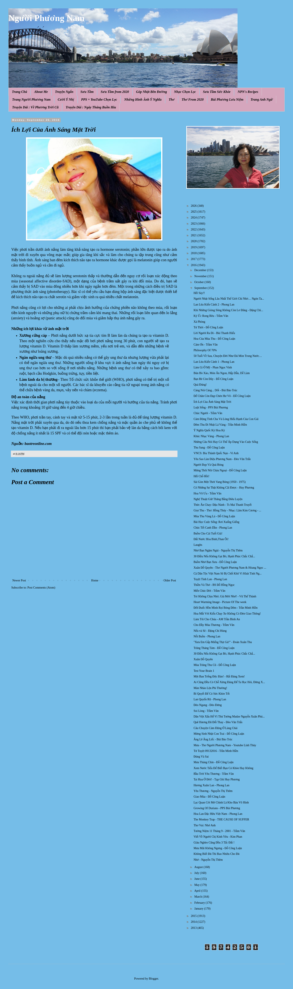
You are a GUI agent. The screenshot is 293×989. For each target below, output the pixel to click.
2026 (194, 205)
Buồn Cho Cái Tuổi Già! (208, 533)
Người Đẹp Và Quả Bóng (209, 464)
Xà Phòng (199, 321)
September (200, 288)
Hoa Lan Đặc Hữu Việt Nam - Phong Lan (218, 813)
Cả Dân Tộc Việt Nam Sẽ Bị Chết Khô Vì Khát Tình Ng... (228, 573)
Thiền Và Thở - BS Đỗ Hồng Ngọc (214, 584)
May (197, 884)
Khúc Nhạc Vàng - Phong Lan (211, 436)
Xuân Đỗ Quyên (203, 659)
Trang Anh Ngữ (262, 99)
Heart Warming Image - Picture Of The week (220, 602)
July (197, 873)
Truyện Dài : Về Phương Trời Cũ (35, 107)
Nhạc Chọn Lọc (185, 92)
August (198, 867)
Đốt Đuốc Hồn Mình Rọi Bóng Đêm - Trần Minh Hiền (226, 607)
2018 (194, 253)
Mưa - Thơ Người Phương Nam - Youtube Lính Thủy (225, 745)
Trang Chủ (19, 92)
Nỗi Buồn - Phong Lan (207, 636)
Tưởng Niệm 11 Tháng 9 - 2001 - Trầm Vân (219, 831)
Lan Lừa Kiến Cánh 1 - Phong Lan (214, 361)
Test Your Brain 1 (204, 670)
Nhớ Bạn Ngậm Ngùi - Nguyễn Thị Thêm (218, 550)
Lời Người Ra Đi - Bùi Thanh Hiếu (214, 333)
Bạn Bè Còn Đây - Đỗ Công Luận (213, 379)
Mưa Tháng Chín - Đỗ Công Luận (214, 762)
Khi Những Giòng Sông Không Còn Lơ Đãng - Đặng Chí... (228, 310)
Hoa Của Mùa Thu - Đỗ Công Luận (214, 338)
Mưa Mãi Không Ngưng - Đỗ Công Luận (218, 848)
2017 (194, 259)
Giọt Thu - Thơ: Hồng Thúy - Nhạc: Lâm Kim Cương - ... (227, 510)
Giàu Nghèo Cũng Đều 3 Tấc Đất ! (214, 842)
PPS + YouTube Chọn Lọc (99, 99)
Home (94, 580)
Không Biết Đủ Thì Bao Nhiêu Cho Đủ (216, 853)
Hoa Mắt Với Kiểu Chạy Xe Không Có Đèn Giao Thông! (227, 613)
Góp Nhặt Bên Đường (151, 92)
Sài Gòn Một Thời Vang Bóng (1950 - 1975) (220, 481)
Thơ (172, 99)
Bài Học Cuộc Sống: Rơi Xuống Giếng (216, 522)
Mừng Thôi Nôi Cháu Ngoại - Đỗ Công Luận (220, 470)
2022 (194, 229)
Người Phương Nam (46, 18)
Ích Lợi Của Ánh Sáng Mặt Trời (212, 401)
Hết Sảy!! (199, 293)
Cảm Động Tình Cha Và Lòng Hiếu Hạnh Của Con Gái (226, 419)
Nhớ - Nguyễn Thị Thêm (208, 859)
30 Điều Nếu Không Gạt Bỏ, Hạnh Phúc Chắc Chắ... (224, 556)
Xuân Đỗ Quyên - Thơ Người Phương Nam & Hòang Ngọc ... (230, 567)
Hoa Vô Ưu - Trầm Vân (207, 493)
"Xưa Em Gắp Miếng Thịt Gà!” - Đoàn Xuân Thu (223, 642)
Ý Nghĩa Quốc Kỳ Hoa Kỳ (209, 430)
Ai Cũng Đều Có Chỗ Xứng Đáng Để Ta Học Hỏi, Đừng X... (229, 682)
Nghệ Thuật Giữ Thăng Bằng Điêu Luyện (218, 499)
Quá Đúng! (200, 384)
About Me (41, 92)
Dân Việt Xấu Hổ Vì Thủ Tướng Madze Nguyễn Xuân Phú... (229, 716)
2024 (194, 217)
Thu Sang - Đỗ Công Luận (209, 447)
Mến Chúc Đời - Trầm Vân (209, 590)
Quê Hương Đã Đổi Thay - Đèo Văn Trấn (218, 722)
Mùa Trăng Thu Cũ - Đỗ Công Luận (215, 665)
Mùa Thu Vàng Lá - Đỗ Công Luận (214, 516)
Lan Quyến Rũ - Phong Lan (210, 699)
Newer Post (19, 580)
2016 (194, 265)
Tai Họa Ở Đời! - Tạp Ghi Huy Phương (217, 779)
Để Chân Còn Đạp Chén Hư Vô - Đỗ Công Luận (222, 396)
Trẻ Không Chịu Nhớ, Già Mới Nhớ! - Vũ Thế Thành (225, 596)
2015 (194, 916)
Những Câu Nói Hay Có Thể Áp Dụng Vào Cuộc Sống (226, 441)
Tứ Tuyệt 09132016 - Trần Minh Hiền (216, 750)
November (200, 276)
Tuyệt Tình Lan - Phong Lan (210, 579)
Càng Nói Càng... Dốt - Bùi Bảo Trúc (215, 390)
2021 (194, 235)
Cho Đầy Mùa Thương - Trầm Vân (214, 624)
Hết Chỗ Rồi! (201, 476)
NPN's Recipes (248, 92)
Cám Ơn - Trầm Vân (206, 344)
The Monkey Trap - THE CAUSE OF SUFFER (221, 819)
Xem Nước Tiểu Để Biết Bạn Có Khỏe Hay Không (223, 768)
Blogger (153, 978)
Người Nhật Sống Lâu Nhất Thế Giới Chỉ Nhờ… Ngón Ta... (229, 298)
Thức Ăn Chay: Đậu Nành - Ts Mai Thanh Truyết (223, 504)
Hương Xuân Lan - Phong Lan (211, 785)
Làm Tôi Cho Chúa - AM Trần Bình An (217, 619)
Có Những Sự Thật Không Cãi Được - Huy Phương (224, 487)
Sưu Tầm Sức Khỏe (217, 92)
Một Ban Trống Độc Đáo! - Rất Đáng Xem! (219, 676)
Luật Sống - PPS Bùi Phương (211, 407)
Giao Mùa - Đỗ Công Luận (209, 796)
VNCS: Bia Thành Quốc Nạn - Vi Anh (216, 453)
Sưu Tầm (87, 92)
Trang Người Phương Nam (31, 99)
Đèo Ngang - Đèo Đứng (208, 705)
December (200, 270)
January (199, 908)
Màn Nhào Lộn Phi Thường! (210, 688)
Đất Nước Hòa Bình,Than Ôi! (211, 539)
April (197, 890)
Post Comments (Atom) (41, 587)
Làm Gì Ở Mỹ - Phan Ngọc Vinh (213, 367)
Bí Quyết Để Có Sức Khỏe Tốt (212, 693)
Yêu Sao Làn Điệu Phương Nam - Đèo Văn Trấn (222, 459)
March (198, 896)
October (199, 282)
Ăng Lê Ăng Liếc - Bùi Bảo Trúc (213, 739)
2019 (194, 247)
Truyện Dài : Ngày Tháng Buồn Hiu (91, 107)
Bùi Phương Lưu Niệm (227, 99)
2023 (194, 223)
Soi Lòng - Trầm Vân (206, 710)
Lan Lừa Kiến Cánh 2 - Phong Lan (214, 304)
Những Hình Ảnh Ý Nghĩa (142, 99)
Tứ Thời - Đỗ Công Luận (208, 327)
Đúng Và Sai (201, 756)
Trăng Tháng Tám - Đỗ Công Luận (214, 648)
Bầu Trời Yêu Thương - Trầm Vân (214, 773)
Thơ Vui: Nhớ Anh (205, 825)
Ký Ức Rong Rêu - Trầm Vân (211, 315)
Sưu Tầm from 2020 (115, 92)
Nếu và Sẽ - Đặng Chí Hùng (210, 630)
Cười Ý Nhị (66, 99)
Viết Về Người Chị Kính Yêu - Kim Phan (218, 836)
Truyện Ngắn (64, 92)
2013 (194, 927)
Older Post (170, 580)
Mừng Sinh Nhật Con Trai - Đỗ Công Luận (219, 733)
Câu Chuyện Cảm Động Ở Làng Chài (216, 728)
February (200, 902)
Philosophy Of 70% (205, 350)
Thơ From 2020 (193, 99)
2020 (194, 241)
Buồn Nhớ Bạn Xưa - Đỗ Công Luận (215, 562)
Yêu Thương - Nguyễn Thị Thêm (213, 791)
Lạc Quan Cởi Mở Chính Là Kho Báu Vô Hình (221, 802)
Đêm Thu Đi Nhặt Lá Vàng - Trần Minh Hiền (220, 424)
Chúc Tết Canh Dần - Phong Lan (213, 527)
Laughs (198, 544)
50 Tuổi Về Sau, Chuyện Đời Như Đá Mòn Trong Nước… (228, 355)
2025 (194, 211)
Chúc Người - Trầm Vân (208, 413)
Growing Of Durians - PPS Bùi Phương (217, 808)
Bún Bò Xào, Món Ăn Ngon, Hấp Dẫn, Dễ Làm (222, 373)
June (197, 878)
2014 (194, 921)
